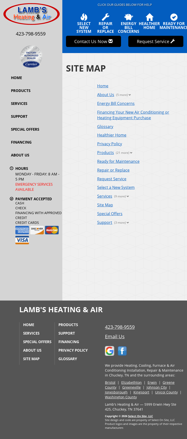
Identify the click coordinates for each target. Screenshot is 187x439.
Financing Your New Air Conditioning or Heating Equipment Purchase (133, 115)
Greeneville (131, 387)
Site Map (105, 205)
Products (20, 90)
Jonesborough (116, 392)
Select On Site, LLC (140, 416)
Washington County (121, 397)
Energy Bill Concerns (116, 103)
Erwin (152, 382)
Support (19, 116)
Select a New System (116, 187)
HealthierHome (149, 21)
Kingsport (141, 392)
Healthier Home (111, 135)
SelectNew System (83, 23)
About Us (20, 155)
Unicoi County (166, 392)
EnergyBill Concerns (128, 23)
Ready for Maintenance (118, 161)
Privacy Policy (109, 143)
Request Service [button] (156, 41)
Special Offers (25, 129)
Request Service (111, 179)
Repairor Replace (105, 23)
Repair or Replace (113, 170)
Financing (21, 142)
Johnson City (157, 387)
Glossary (105, 126)
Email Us (115, 336)
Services (19, 103)
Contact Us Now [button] (93, 41)
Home (16, 77)
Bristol (110, 382)
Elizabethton (131, 382)
